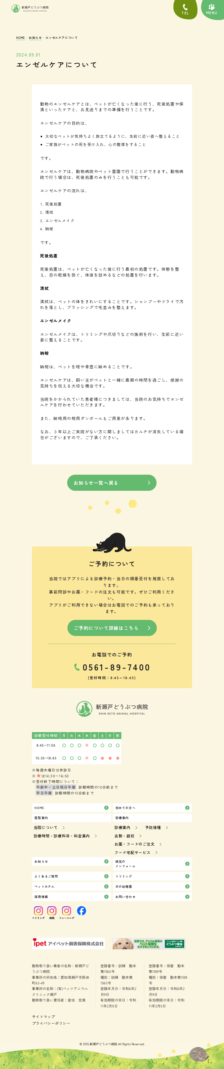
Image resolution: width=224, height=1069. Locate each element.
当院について (46, 827)
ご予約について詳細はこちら (106, 627)
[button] (211, 10)
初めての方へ (125, 807)
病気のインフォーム (125, 863)
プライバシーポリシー (51, 1023)
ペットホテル (44, 886)
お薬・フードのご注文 (134, 844)
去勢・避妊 (124, 835)
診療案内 (122, 827)
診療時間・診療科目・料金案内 (62, 835)
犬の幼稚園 (123, 886)
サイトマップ (43, 1016)
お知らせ (35, 37)
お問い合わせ (125, 896)
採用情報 (41, 896)
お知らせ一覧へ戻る (96, 482)
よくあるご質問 (46, 876)
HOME (20, 37)
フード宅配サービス (132, 852)
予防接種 (153, 827)
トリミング (123, 876)
